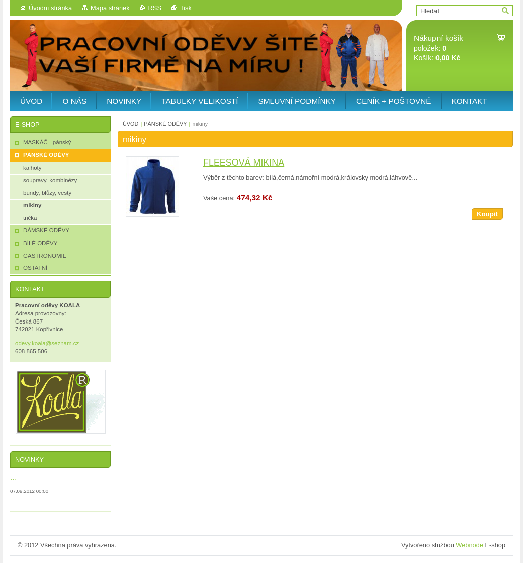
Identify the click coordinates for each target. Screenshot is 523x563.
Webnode (469, 545)
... (13, 477)
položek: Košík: (438, 48)
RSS (154, 8)
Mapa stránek (110, 8)
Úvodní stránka (50, 8)
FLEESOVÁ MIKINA (243, 162)
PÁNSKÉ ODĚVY (165, 124)
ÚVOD (130, 124)
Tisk (186, 8)
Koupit (487, 214)
